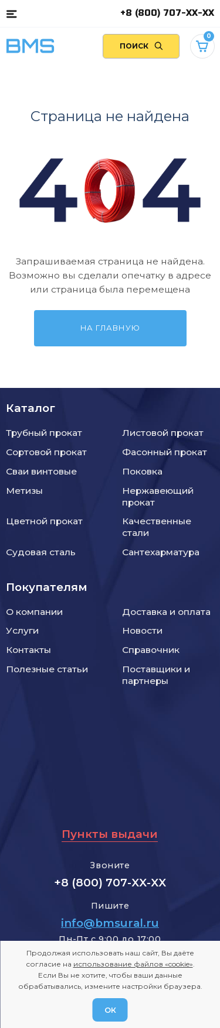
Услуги (22, 630)
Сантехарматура (160, 552)
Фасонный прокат (164, 452)
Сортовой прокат (46, 452)
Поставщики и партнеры (156, 674)
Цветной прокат (44, 521)
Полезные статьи (47, 669)
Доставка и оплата (166, 611)
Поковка (142, 471)
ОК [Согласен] (110, 1010)
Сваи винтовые (41, 471)
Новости (142, 630)
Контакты (28, 649)
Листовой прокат (163, 432)
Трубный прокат (44, 432)
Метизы (24, 490)
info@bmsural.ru (110, 923)
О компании (34, 611)
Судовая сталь (41, 552)
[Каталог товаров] (11, 13)
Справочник (151, 649)
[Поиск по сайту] (141, 46)
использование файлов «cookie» (133, 964)
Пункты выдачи (110, 834)
